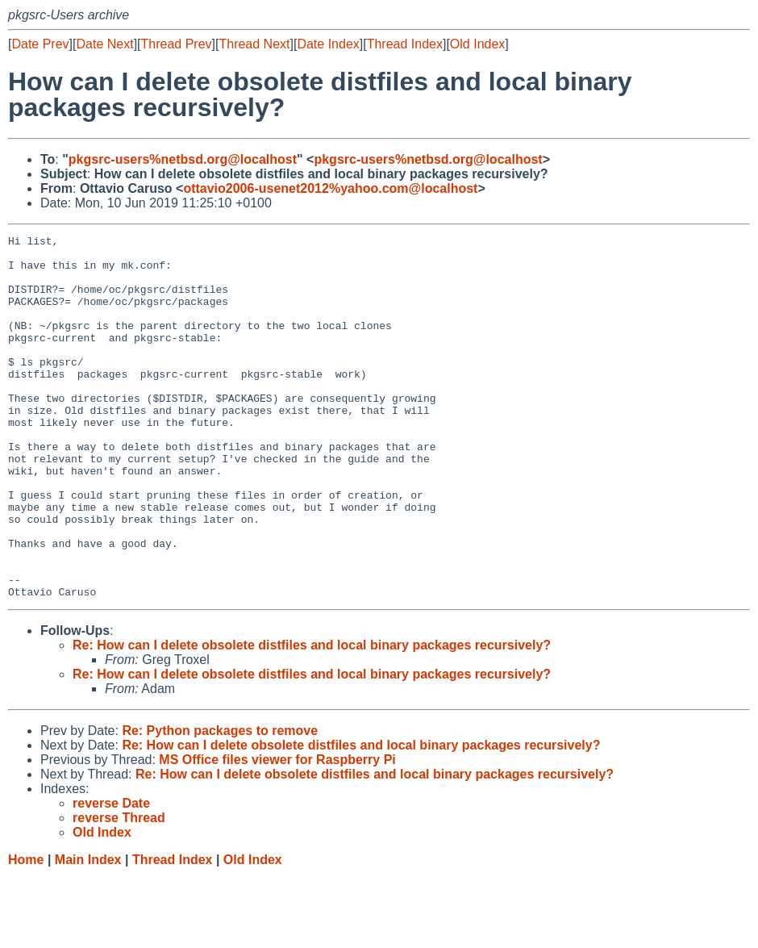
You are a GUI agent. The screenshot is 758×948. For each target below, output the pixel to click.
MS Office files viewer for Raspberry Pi (277, 832)
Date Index (328, 44)
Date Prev (40, 44)
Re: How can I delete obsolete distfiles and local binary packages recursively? (312, 718)
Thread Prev (176, 44)
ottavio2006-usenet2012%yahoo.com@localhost (330, 188)
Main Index (88, 932)
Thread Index (405, 44)
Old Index (477, 44)
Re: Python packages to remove (220, 803)
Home (26, 932)
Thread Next (254, 44)
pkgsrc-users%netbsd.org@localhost (183, 159)
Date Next (104, 44)
